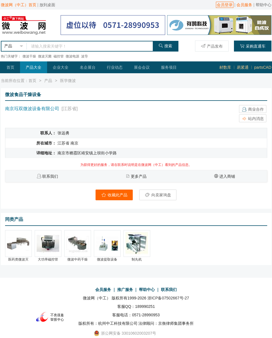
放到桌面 (47, 5)
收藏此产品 (114, 195)
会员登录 (225, 5)
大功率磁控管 (48, 259)
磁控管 (59, 56)
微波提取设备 (107, 259)
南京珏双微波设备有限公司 (32, 108)
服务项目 (169, 67)
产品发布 (212, 46)
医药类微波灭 (18, 259)
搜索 (165, 45)
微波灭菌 (45, 56)
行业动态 (115, 67)
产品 (48, 80)
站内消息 (253, 118)
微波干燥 (29, 56)
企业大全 (60, 67)
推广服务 (125, 289)
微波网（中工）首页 (18, 5)
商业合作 (253, 109)
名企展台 (88, 67)
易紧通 (243, 67)
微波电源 (72, 56)
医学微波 (68, 80)
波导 (84, 56)
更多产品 (139, 176)
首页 (10, 67)
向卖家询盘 (158, 195)
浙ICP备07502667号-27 (168, 298)
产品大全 (33, 67)
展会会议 (142, 67)
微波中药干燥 (77, 259)
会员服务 (244, 5)
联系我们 (50, 176)
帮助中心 (263, 5)
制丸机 (137, 259)
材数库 (225, 67)
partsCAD (262, 67)
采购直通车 (253, 46)
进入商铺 (227, 176)
